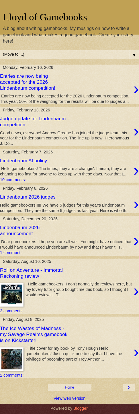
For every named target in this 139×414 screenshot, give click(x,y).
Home (69, 387)
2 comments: (12, 311)
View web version (70, 398)
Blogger (80, 408)
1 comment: (10, 252)
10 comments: (13, 179)
